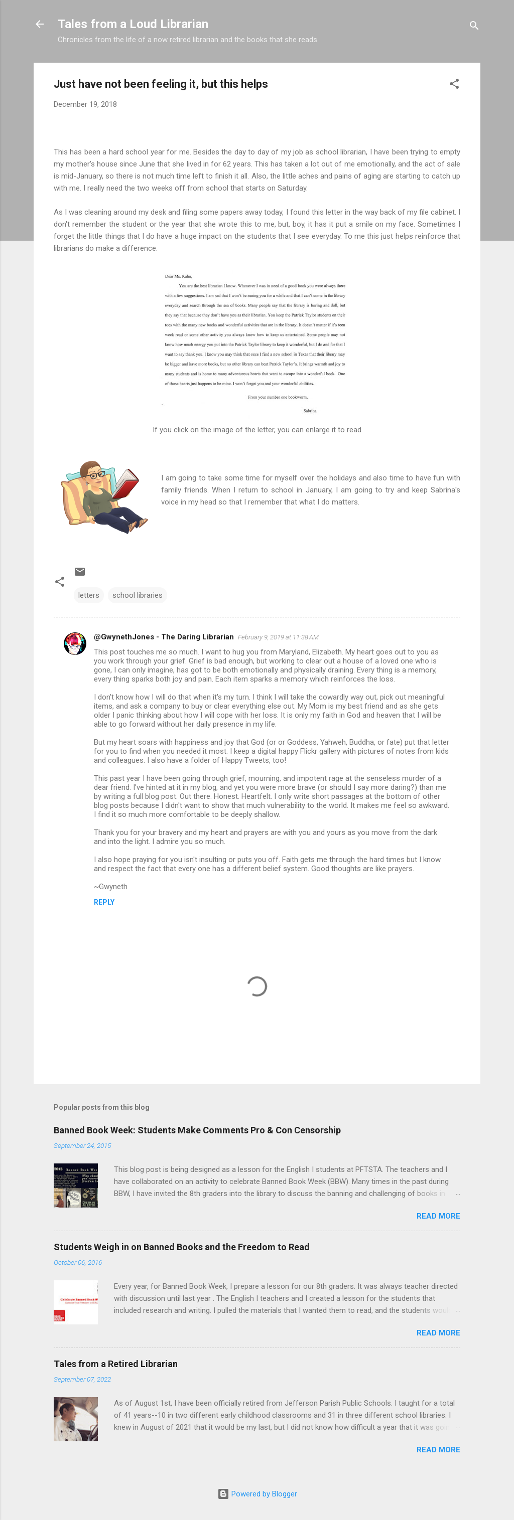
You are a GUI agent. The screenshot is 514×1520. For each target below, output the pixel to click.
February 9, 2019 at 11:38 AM (278, 637)
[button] (454, 85)
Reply (104, 902)
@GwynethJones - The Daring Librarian (164, 636)
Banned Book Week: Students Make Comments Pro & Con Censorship (197, 1130)
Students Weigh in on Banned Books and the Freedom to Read (182, 1247)
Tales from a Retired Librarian (116, 1364)
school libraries (137, 595)
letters (88, 595)
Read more (438, 1216)
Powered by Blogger (257, 1493)
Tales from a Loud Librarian (133, 24)
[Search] (474, 27)
